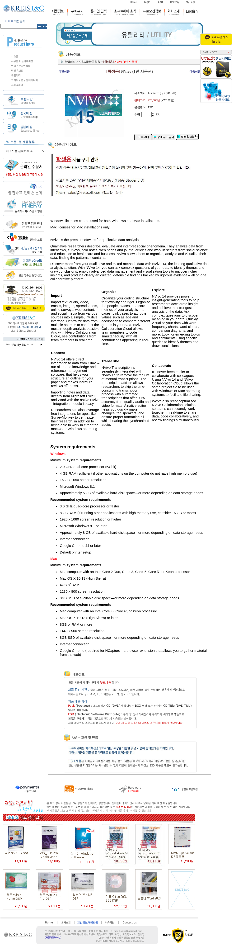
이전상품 (64, 71)
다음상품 (195, 71)
